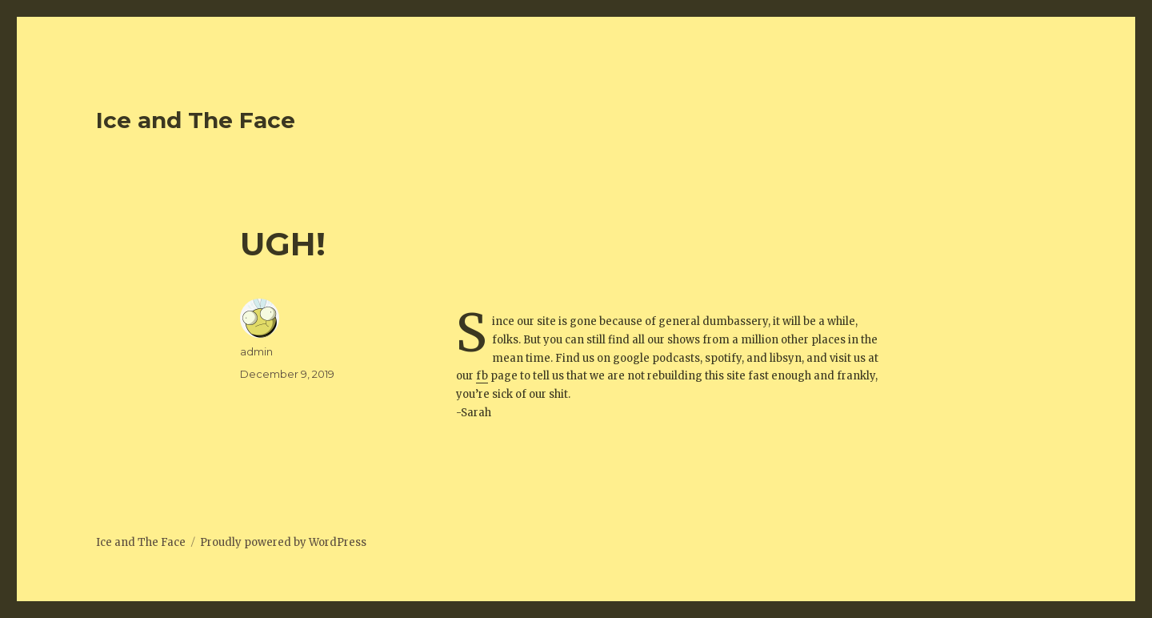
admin (256, 351)
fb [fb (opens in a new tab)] (482, 376)
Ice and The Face (195, 120)
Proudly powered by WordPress (283, 542)
